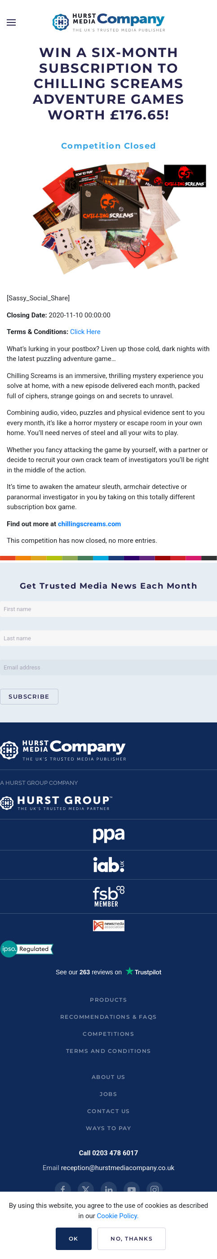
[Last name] (108, 638)
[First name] (108, 609)
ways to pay (109, 1128)
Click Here (85, 332)
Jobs (108, 1094)
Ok (74, 1238)
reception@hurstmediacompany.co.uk (118, 1168)
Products (108, 999)
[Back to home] (109, 22)
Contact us (108, 1111)
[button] (11, 22)
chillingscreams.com (89, 524)
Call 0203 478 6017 (108, 1153)
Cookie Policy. (118, 1216)
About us (109, 1077)
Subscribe (29, 696)
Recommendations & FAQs (108, 1016)
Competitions (108, 1033)
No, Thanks (132, 1238)
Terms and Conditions (108, 1051)
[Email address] (108, 667)
